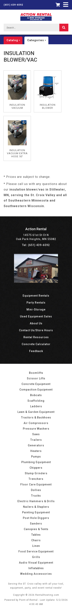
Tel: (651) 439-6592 (36, 245)
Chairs (36, 540)
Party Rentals (36, 302)
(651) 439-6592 (13, 5)
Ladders (36, 406)
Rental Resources (36, 337)
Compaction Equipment (36, 389)
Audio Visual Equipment (36, 562)
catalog (14, 40)
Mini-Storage (36, 309)
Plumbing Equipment (36, 462)
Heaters (36, 451)
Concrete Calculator (36, 344)
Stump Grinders (36, 473)
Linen (36, 545)
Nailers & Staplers (36, 506)
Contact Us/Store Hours (36, 330)
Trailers (36, 439)
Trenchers (36, 478)
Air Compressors (36, 423)
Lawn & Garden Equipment (36, 411)
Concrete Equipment (36, 384)
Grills (36, 557)
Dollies (36, 490)
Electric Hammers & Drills (36, 501)
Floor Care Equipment (36, 484)
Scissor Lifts (36, 378)
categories (37, 40)
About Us (36, 323)
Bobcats (36, 395)
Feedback (36, 351)
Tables (36, 534)
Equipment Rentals (36, 295)
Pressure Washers (36, 428)
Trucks (36, 495)
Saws (36, 434)
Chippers (36, 467)
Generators (36, 445)
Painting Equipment (36, 512)
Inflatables (36, 568)
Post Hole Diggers (36, 517)
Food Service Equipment (36, 551)
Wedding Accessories (36, 573)
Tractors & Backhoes (36, 417)
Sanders (36, 523)
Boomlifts (36, 372)
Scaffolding (36, 400)
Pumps (36, 456)
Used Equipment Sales (36, 316)
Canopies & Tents (36, 529)
